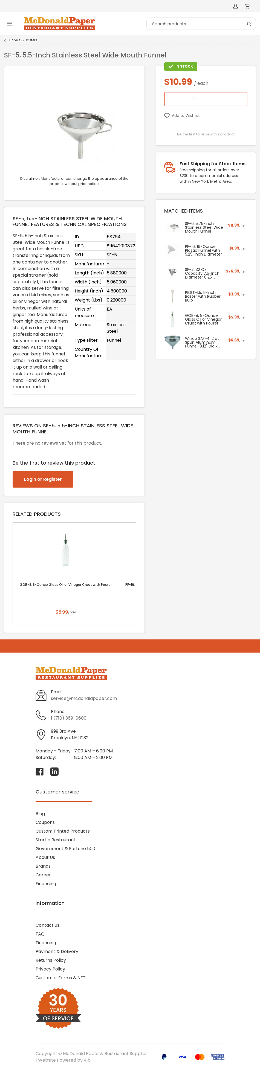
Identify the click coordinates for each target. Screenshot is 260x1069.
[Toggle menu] (9, 24)
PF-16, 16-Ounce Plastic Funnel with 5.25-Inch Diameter (203, 250)
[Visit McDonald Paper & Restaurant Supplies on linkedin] (54, 771)
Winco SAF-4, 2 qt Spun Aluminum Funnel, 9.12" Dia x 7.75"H (202, 342)
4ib (87, 1060)
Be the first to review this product (206, 134)
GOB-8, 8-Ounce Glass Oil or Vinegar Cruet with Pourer (66, 585)
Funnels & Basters (22, 40)
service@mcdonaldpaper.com (84, 698)
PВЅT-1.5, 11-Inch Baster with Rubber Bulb (203, 296)
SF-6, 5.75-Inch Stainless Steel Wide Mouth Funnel (204, 227)
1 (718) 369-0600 (68, 718)
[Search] (201, 24)
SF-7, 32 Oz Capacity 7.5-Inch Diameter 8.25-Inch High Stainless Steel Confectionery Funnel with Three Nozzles (202, 273)
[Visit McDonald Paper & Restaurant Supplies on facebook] (40, 771)
